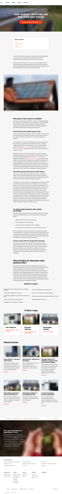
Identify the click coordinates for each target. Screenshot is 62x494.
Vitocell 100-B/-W (38, 156)
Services (19, 2)
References (25, 2)
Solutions (13, 2)
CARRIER (15, 492)
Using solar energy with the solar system (32, 418)
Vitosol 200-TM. (18, 148)
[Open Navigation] (1, 2)
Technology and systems (17, 418)
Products (7, 2)
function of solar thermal (32, 158)
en (4, 418)
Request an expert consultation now (31, 22)
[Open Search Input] (57, 2)
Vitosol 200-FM (26, 147)
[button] (56, 419)
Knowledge (9, 418)
